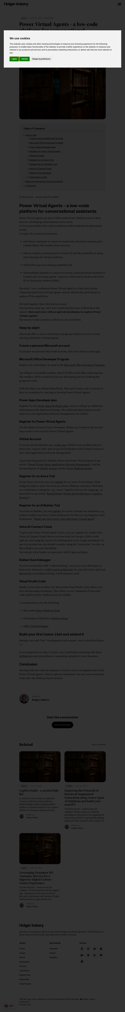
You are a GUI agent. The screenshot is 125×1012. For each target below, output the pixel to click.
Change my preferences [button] (41, 59)
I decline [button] (24, 59)
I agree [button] (14, 59)
